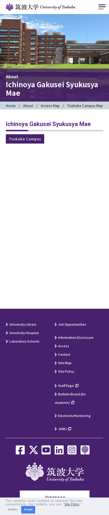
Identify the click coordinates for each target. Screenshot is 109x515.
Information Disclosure (76, 337)
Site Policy (66, 371)
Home (11, 105)
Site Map (65, 362)
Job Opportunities (72, 324)
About (28, 105)
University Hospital (24, 332)
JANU (62, 428)
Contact (64, 354)
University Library (22, 324)
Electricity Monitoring (74, 415)
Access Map (50, 105)
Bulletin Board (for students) (70, 398)
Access (63, 345)
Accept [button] (28, 509)
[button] (83, 504)
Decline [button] (12, 509)
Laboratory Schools (24, 341)
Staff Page (66, 385)
